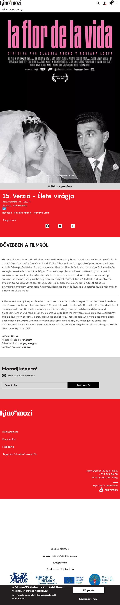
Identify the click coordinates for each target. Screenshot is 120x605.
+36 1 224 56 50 (108, 474)
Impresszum (10, 431)
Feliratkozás (83, 385)
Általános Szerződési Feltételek (60, 556)
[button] (106, 3)
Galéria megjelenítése (60, 186)
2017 (27, 201)
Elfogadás (88, 590)
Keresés (98, 3)
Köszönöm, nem (88, 598)
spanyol (26, 346)
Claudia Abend (23, 212)
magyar (32, 343)
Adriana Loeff (41, 212)
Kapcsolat (9, 439)
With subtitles (19, 205)
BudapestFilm (60, 562)
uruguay (27, 339)
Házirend (8, 446)
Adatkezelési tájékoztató (60, 569)
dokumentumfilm (11, 201)
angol (23, 343)
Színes (14, 335)
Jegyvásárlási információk (19, 454)
